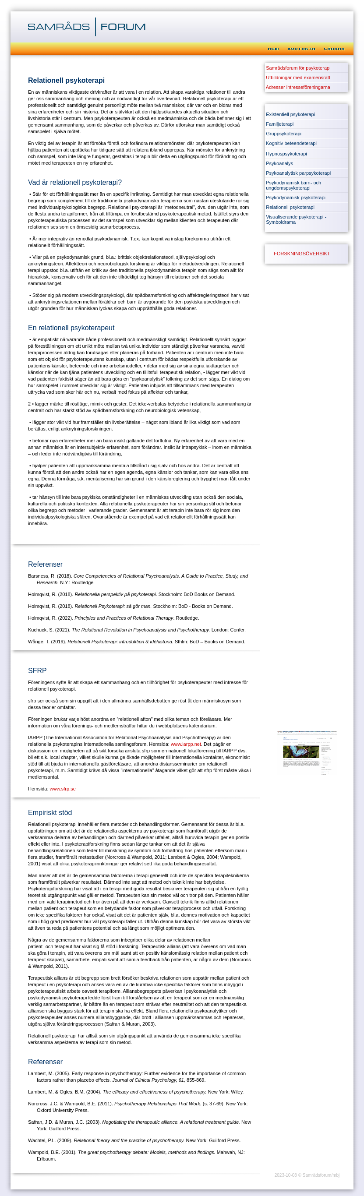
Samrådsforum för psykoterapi (298, 68)
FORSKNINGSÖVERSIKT (302, 253)
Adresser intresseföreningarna (298, 87)
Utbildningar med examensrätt (298, 77)
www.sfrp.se (63, 788)
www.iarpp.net (186, 744)
